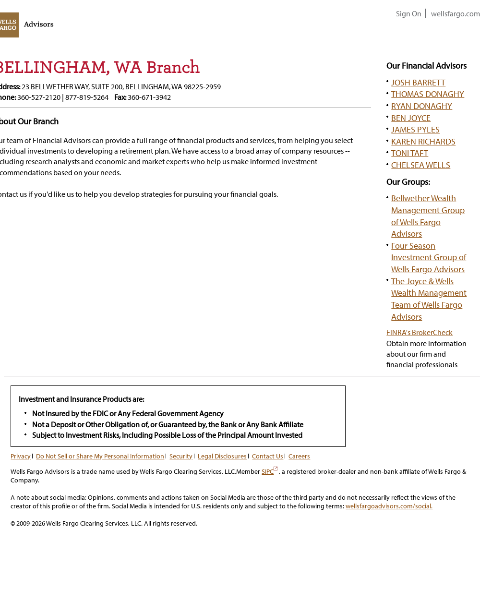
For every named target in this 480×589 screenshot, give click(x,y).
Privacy (21, 456)
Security (180, 456)
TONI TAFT (409, 152)
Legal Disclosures (222, 456)
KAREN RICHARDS (423, 141)
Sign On (408, 13)
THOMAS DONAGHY (427, 93)
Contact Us (267, 456)
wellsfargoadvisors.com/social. (389, 506)
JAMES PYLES (415, 129)
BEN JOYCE (411, 117)
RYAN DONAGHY (421, 105)
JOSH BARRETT (418, 82)
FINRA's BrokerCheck (419, 332)
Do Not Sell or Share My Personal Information (100, 456)
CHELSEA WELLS (420, 164)
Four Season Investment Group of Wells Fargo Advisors (428, 257)
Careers (299, 456)
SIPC (269, 471)
